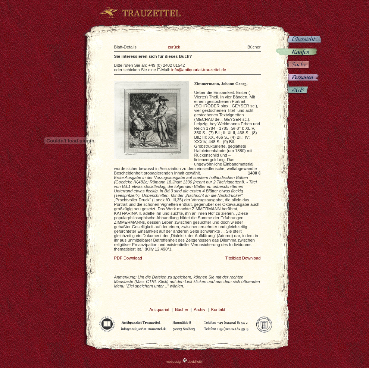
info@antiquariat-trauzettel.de (198, 69)
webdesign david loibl (184, 362)
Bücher (181, 309)
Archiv (199, 309)
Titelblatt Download (243, 258)
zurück (174, 47)
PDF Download (128, 258)
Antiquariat (159, 309)
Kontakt (218, 309)
